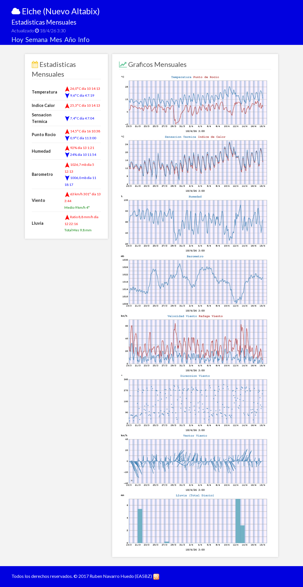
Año (71, 39)
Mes (57, 39)
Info (84, 39)
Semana (37, 39)
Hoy (18, 39)
